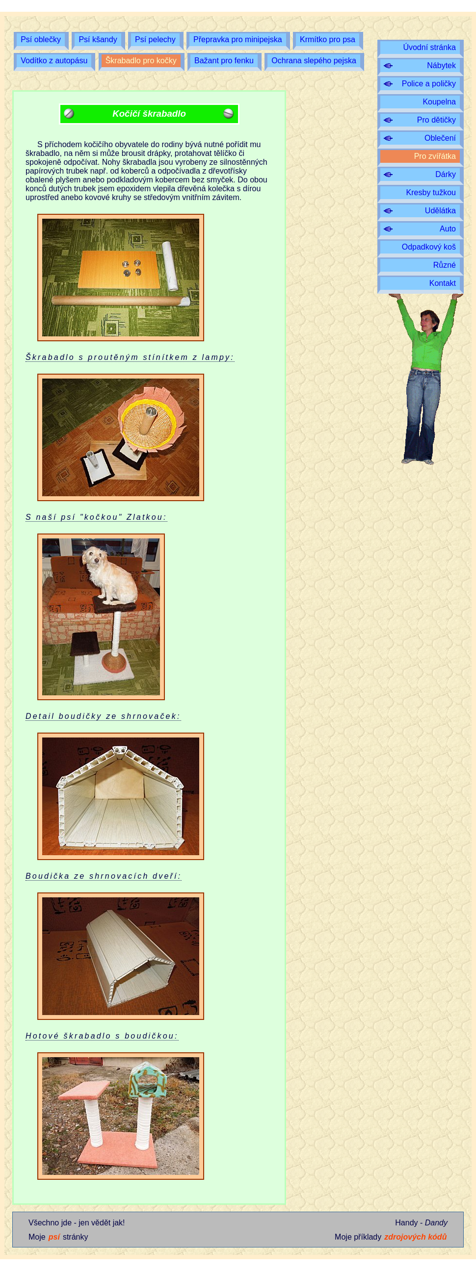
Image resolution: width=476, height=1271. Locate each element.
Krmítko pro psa (327, 39)
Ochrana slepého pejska (313, 60)
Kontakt (442, 283)
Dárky (445, 174)
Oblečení (440, 138)
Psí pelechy (155, 39)
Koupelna (439, 102)
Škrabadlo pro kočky (141, 60)
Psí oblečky (41, 39)
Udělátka (440, 210)
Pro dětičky (436, 120)
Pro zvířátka (435, 156)
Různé (444, 265)
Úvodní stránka (429, 47)
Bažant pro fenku (224, 60)
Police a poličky (429, 83)
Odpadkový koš (429, 247)
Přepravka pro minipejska (237, 39)
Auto (448, 229)
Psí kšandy (98, 39)
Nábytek (441, 65)
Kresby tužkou (431, 192)
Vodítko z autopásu (54, 60)
